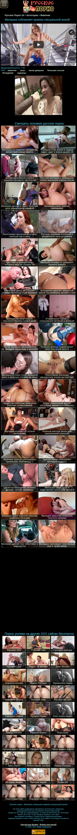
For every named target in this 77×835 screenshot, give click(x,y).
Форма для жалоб (48, 825)
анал (22, 70)
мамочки (12, 70)
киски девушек (36, 70)
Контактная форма (29, 825)
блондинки (7, 73)
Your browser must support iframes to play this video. (38, 45)
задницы (21, 73)
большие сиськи (55, 70)
